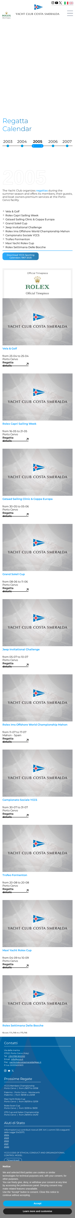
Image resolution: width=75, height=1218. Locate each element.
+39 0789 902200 (16, 1056)
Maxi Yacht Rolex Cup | (21, 1100)
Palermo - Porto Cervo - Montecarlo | (22, 1093)
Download (13, 1160)
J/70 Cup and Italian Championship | (21, 1113)
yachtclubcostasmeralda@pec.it (25, 1062)
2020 (6, 1147)
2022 (6, 1141)
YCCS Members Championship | (21, 1086)
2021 (6, 1144)
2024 (6, 1135)
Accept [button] (37, 1203)
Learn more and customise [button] (37, 1211)
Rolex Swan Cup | (20, 1106)
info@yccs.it (17, 1059)
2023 (6, 1138)
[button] (70, 1166)
